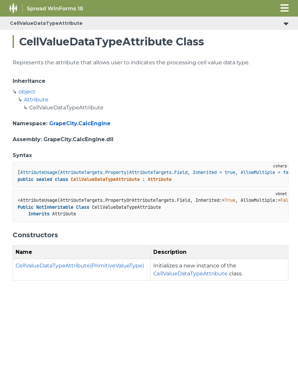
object (27, 91)
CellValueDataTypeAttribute (46, 23)
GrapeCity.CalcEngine (80, 123)
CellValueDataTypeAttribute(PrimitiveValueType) (80, 265)
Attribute (36, 99)
